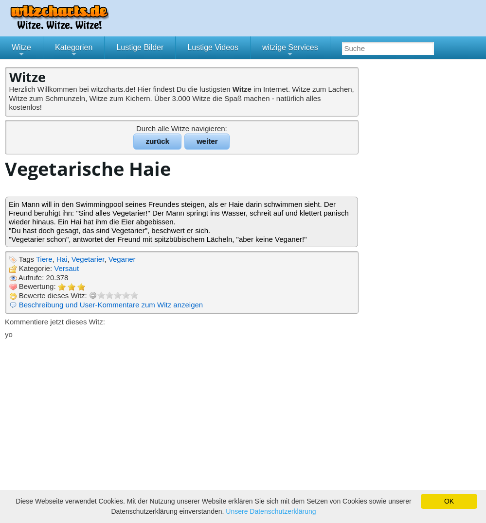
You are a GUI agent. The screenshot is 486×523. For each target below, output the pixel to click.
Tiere (44, 259)
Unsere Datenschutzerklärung (271, 511)
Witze (21, 51)
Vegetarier (88, 259)
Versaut (66, 268)
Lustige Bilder (139, 47)
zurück (157, 141)
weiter (207, 141)
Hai (62, 259)
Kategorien (73, 51)
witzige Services (290, 51)
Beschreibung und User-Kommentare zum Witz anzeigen (111, 305)
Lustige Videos (212, 47)
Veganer (122, 259)
